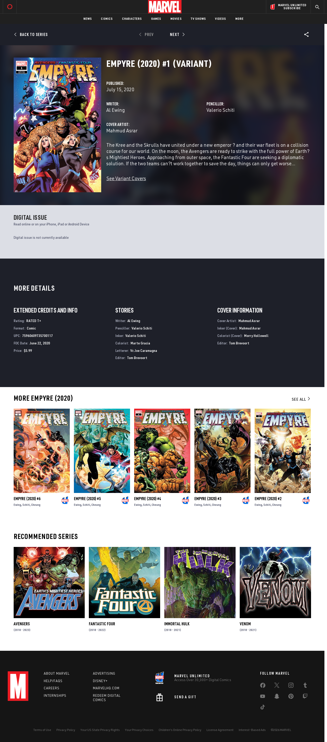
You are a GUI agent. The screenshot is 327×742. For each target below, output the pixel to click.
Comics (107, 19)
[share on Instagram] (291, 686)
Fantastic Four (102, 623)
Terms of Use (42, 730)
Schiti (26, 505)
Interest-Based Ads (252, 730)
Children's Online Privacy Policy (180, 730)
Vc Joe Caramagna (143, 350)
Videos (220, 19)
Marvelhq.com (106, 688)
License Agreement (220, 730)
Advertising (104, 673)
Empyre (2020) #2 (268, 498)
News (87, 19)
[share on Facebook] (262, 686)
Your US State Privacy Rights (100, 730)
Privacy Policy (65, 730)
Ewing (17, 505)
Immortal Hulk (176, 623)
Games (156, 19)
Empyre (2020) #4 (147, 498)
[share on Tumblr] (305, 686)
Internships (55, 695)
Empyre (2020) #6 (27, 498)
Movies (176, 19)
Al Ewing (115, 110)
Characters (132, 19)
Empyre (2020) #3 (207, 498)
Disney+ (100, 681)
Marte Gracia (140, 343)
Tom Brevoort (137, 357)
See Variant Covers (126, 178)
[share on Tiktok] (262, 708)
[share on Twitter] (276, 686)
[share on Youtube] (262, 697)
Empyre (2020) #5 (87, 498)
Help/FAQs (53, 681)
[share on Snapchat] (276, 697)
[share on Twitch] (305, 697)
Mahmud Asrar (121, 130)
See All (301, 399)
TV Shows (198, 19)
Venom (245, 623)
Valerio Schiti (220, 110)
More (239, 19)
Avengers (22, 623)
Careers (51, 688)
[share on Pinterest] (291, 697)
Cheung (35, 505)
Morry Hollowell (256, 335)
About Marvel (57, 673)
